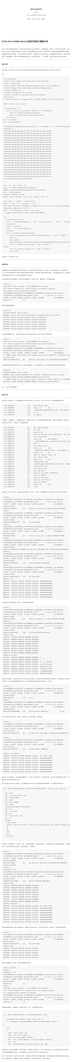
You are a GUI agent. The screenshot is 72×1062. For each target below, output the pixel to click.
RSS (38, 19)
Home (28, 19)
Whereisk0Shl (36, 9)
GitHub (43, 19)
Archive (34, 19)
